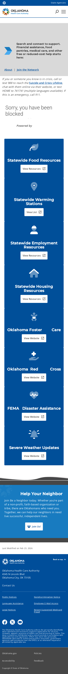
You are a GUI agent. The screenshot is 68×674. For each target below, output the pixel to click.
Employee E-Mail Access (46, 603)
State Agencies (58, 2)
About (8, 69)
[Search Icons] (57, 12)
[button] (34, 169)
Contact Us (8, 585)
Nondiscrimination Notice (47, 597)
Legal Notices (9, 609)
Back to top (59, 559)
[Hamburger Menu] (63, 11)
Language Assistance (12, 603)
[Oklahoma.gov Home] (4, 2)
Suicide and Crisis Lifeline (45, 83)
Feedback (39, 660)
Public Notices (9, 597)
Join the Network (28, 69)
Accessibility (8, 660)
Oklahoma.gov (9, 653)
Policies (38, 653)
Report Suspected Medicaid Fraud (48, 610)
